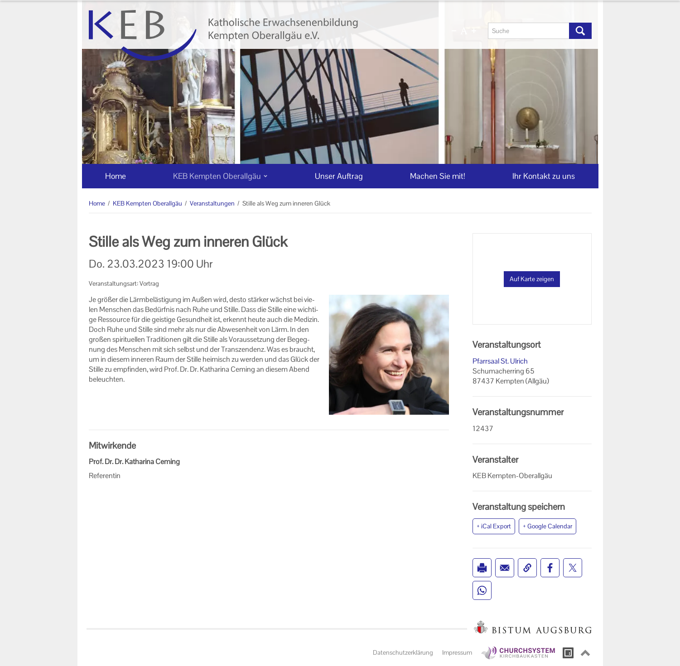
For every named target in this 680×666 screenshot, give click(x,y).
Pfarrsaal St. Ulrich (500, 361)
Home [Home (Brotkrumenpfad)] (97, 203)
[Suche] (528, 31)
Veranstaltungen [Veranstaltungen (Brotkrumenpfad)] (212, 203)
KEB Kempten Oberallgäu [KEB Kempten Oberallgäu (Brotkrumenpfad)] (147, 203)
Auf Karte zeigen (532, 279)
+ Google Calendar (547, 526)
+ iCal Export (494, 526)
